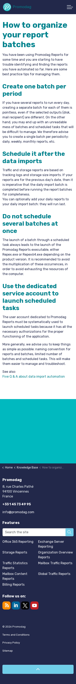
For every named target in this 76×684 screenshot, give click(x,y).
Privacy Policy (11, 642)
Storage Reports (14, 552)
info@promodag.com (18, 512)
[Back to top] (38, 669)
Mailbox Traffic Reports (55, 563)
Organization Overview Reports (55, 554)
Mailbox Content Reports (14, 576)
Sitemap (7, 650)
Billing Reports (13, 584)
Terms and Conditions (16, 634)
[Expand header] (70, 7)
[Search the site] (38, 532)
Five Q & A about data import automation (33, 376)
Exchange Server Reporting (51, 544)
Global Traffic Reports (54, 574)
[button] (69, 532)
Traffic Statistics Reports (15, 565)
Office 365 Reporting (17, 542)
